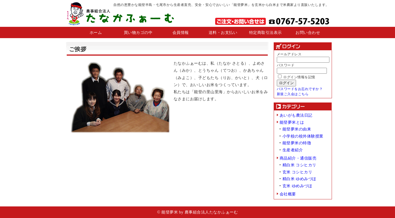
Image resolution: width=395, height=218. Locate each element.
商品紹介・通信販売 (298, 158)
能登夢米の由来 (296, 129)
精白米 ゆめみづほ (299, 178)
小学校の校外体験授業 (302, 136)
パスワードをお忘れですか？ (300, 89)
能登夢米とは (292, 122)
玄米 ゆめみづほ (297, 186)
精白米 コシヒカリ (299, 165)
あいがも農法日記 (296, 115)
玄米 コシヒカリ (297, 172)
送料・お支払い (223, 32)
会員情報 (180, 32)
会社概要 (288, 194)
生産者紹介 (292, 150)
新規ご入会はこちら (293, 94)
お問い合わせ (307, 32)
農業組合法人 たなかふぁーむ (120, 13)
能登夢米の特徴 (296, 143)
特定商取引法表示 (265, 32)
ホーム (96, 32)
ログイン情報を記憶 (296, 77)
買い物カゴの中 (138, 32)
